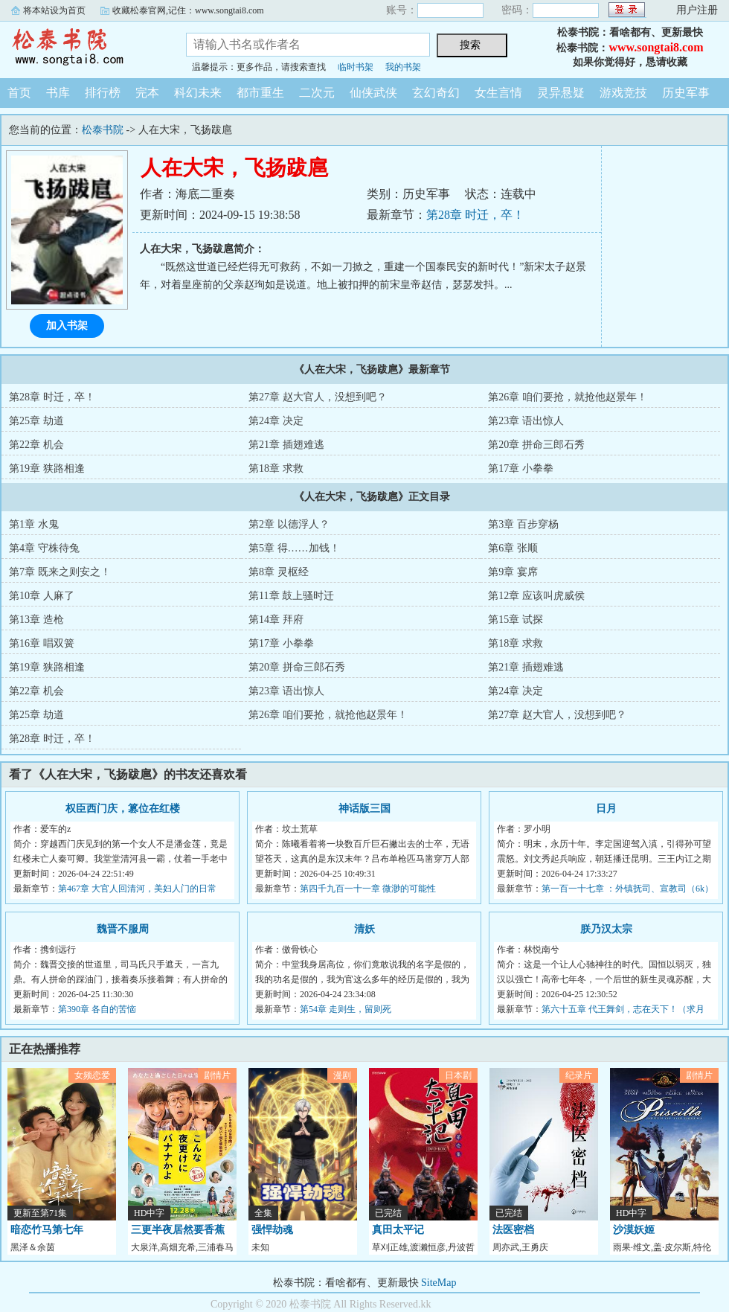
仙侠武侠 (373, 92)
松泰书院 (82, 48)
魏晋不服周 (123, 929)
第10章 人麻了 (41, 595)
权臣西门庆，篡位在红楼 (122, 808)
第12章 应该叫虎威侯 (536, 595)
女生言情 (498, 92)
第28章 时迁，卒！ (475, 214)
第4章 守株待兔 (44, 548)
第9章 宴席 (513, 571)
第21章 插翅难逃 (286, 444)
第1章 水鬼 (34, 524)
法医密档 (513, 1229)
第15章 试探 (515, 619)
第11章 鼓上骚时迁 (291, 595)
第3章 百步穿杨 (523, 524)
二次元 (317, 92)
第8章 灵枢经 (278, 571)
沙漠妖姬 (634, 1229)
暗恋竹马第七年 (46, 1229)
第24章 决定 (276, 420)
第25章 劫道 (36, 420)
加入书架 (67, 325)
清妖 (364, 929)
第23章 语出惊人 (526, 420)
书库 (58, 92)
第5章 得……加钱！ (294, 548)
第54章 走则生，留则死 (345, 1009)
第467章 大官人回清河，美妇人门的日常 (137, 888)
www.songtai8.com (655, 47)
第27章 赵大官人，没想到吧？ (317, 397)
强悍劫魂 (272, 1229)
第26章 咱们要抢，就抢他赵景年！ (567, 397)
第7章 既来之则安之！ (60, 571)
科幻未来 (198, 92)
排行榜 (103, 92)
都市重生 (260, 92)
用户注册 (697, 10)
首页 (19, 92)
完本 (147, 92)
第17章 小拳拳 (520, 468)
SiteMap (438, 1282)
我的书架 (403, 67)
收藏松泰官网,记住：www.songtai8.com (188, 10)
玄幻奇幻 (436, 92)
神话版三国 (364, 808)
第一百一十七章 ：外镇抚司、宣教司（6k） (627, 888)
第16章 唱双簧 (41, 643)
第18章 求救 (276, 468)
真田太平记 (398, 1229)
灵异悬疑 (561, 92)
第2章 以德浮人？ (289, 524)
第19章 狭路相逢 (47, 468)
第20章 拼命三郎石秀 (536, 444)
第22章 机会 (36, 444)
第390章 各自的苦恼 (97, 1009)
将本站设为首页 (54, 10)
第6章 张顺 (513, 548)
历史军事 (686, 92)
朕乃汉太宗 (606, 929)
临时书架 (355, 67)
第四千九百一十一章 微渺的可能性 (368, 888)
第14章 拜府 (276, 619)
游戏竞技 (623, 92)
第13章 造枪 (36, 619)
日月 (606, 808)
